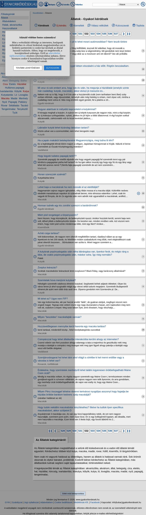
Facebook (95, 502)
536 (110, 33)
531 (80, 33)
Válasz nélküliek (99, 25)
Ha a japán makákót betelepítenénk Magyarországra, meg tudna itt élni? (76, 140)
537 (116, 33)
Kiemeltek (79, 25)
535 (104, 33)
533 (93, 33)
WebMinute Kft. (81, 502)
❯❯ (128, 33)
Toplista (140, 25)
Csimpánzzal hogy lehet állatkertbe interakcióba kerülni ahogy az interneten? (78, 339)
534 (98, 33)
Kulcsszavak (122, 25)
